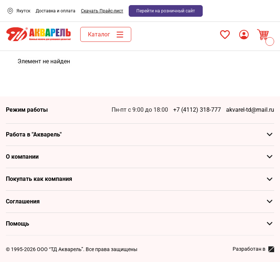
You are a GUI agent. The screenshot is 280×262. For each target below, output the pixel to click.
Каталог (107, 34)
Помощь (17, 223)
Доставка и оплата (55, 10)
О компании (22, 156)
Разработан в (253, 249)
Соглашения (23, 201)
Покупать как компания (39, 178)
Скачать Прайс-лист (102, 10)
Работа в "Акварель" (34, 134)
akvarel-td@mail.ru (250, 109)
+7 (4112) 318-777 (197, 109)
